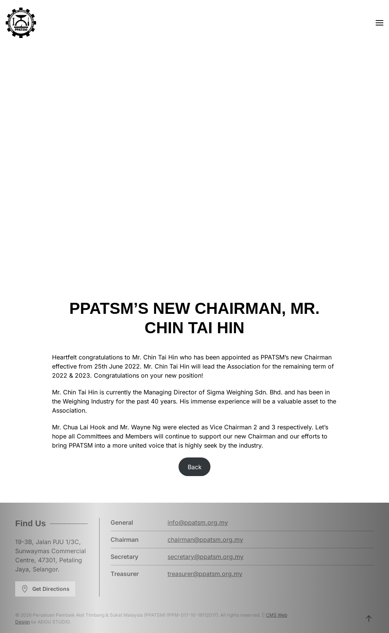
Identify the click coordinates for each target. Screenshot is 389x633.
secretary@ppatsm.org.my (206, 556)
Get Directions (45, 589)
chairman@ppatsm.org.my (205, 539)
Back (195, 467)
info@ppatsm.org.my (198, 522)
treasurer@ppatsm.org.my (205, 574)
